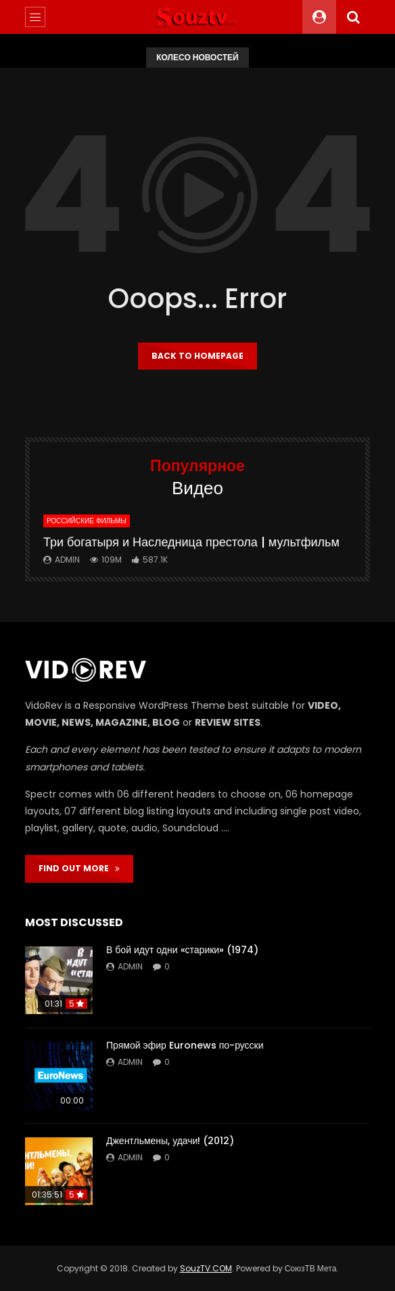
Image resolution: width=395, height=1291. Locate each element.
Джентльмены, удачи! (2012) (170, 1140)
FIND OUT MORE (79, 868)
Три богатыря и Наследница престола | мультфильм (191, 541)
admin (67, 559)
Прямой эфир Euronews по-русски (185, 1045)
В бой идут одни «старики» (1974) (182, 950)
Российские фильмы (86, 521)
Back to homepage (197, 356)
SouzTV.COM (206, 1268)
